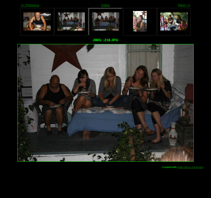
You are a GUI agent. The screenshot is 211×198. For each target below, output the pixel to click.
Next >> (184, 5)
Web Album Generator (190, 167)
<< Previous (30, 5)
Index (105, 5)
